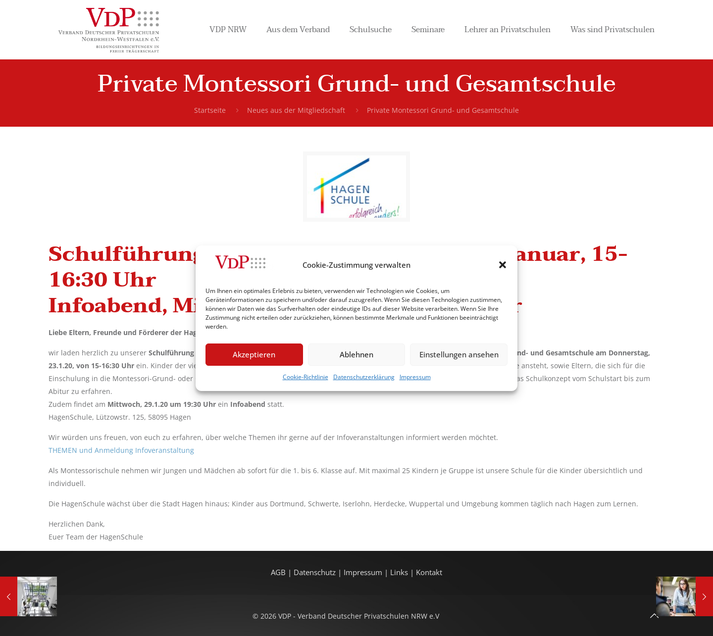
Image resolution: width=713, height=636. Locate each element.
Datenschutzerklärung (364, 377)
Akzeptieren (254, 354)
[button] (503, 265)
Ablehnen (356, 354)
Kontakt (429, 572)
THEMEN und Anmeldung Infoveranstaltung (121, 450)
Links (399, 572)
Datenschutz (316, 572)
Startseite (210, 110)
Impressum (415, 377)
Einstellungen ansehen (459, 354)
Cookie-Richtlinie (305, 377)
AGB (279, 572)
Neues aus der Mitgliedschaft (296, 110)
